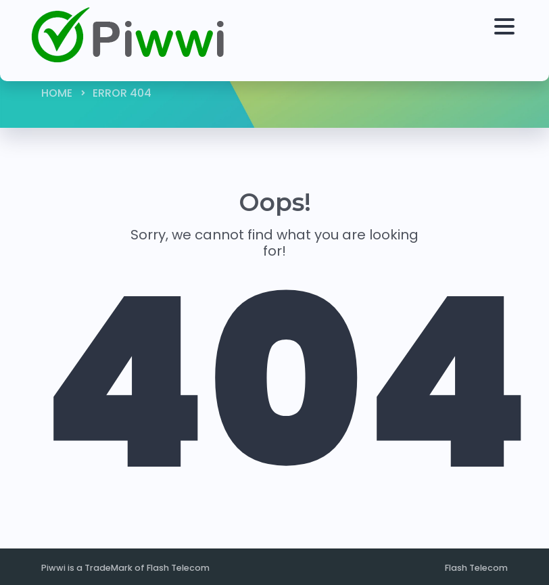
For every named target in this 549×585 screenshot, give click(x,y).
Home (56, 93)
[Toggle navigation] (501, 40)
